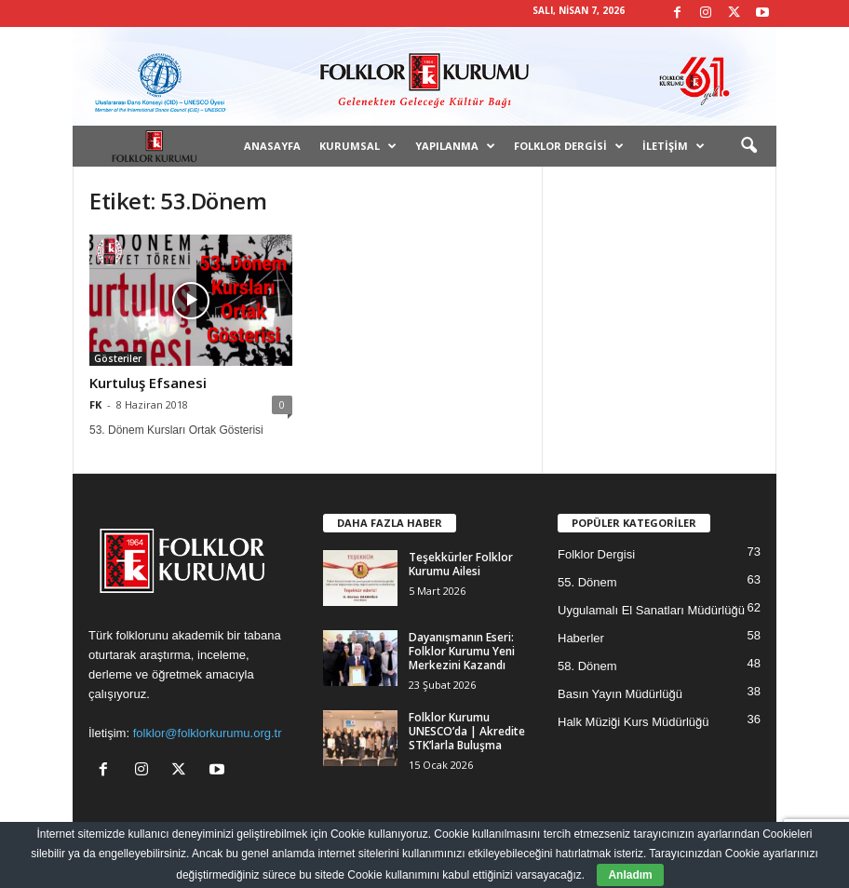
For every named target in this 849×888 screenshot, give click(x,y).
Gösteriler (118, 358)
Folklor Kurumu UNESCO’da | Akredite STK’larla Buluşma (467, 731)
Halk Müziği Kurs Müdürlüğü (633, 722)
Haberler (581, 638)
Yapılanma (455, 146)
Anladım (630, 874)
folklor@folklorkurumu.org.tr (207, 733)
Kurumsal (358, 146)
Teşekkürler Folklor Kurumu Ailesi (461, 564)
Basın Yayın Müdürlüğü (620, 694)
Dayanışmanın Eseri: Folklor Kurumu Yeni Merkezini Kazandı (462, 651)
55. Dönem (587, 582)
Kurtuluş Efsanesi (148, 382)
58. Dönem (587, 666)
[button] (748, 146)
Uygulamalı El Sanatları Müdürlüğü (651, 610)
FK (95, 404)
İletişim (673, 146)
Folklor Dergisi (569, 146)
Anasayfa (272, 146)
